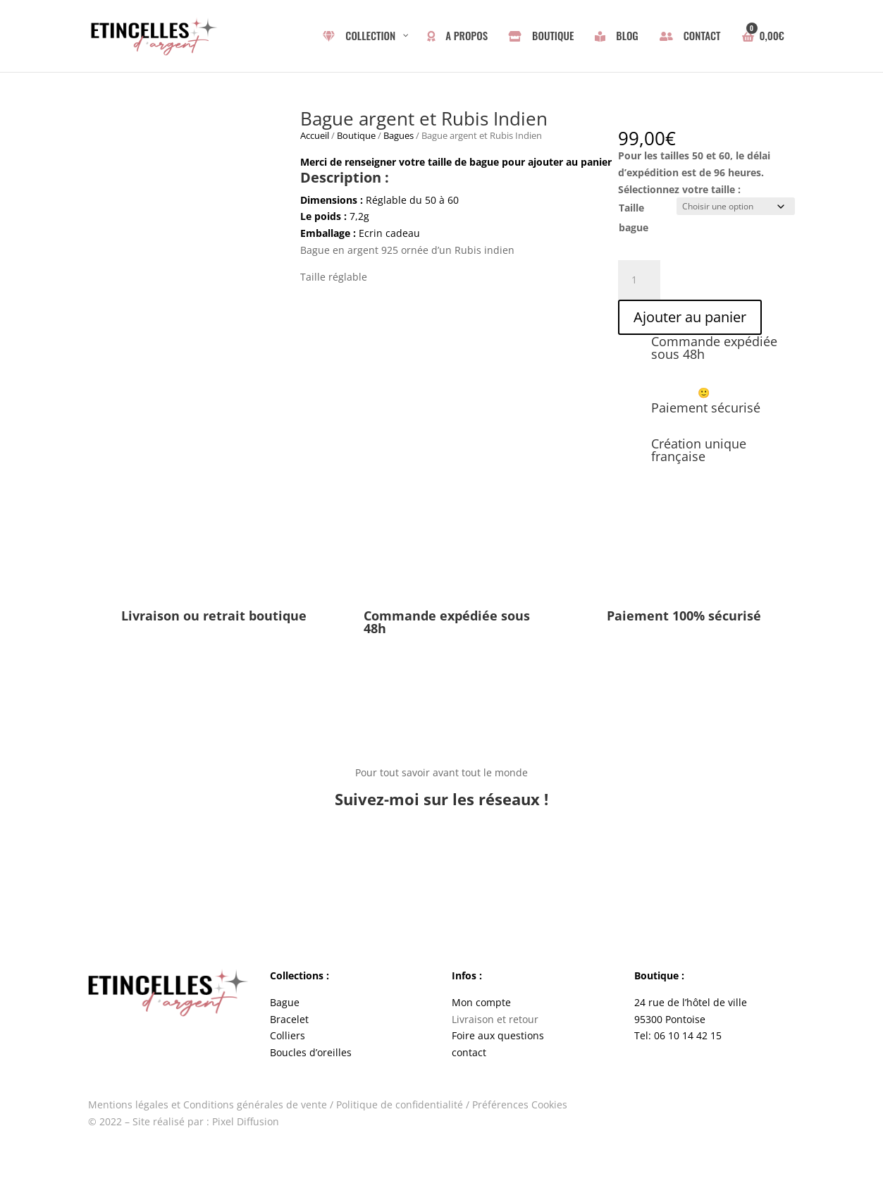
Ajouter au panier (690, 314)
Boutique (356, 135)
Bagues (398, 135)
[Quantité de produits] (639, 278)
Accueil (314, 135)
